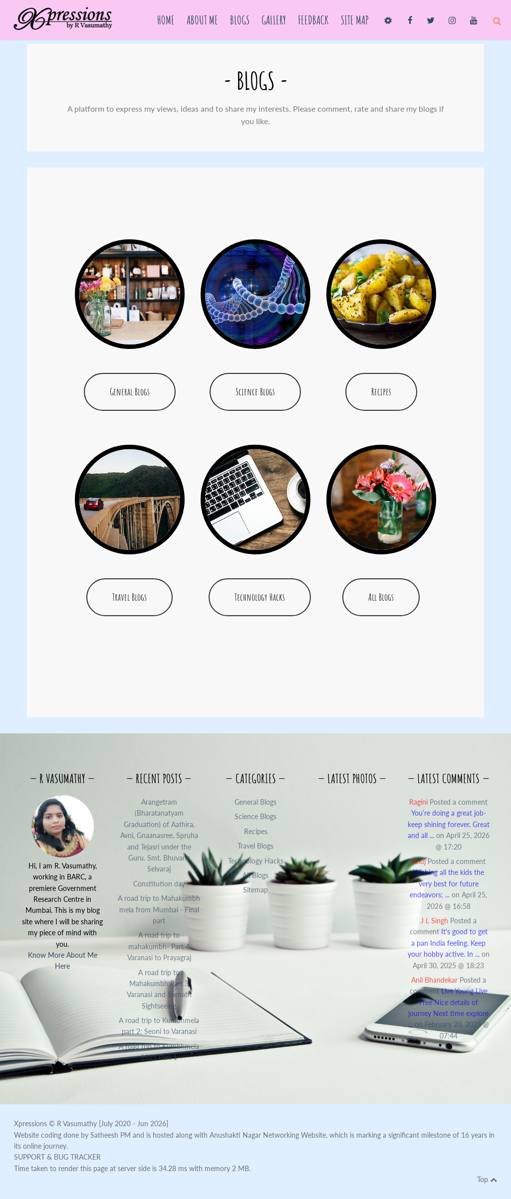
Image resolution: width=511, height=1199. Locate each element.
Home (166, 19)
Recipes (381, 391)
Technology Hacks (260, 597)
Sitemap (255, 889)
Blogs (240, 19)
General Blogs (130, 391)
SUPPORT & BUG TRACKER (57, 1157)
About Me (202, 19)
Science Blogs (255, 391)
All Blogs (381, 597)
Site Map (355, 19)
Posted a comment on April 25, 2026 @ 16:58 (448, 883)
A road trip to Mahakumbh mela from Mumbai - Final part (159, 909)
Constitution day (159, 883)
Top (487, 1179)
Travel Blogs (129, 597)
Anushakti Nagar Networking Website (268, 1135)
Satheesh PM (110, 1135)
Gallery (273, 19)
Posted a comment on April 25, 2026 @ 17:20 (449, 824)
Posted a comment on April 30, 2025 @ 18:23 (449, 943)
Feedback (313, 19)
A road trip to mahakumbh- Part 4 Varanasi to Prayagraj (159, 946)
